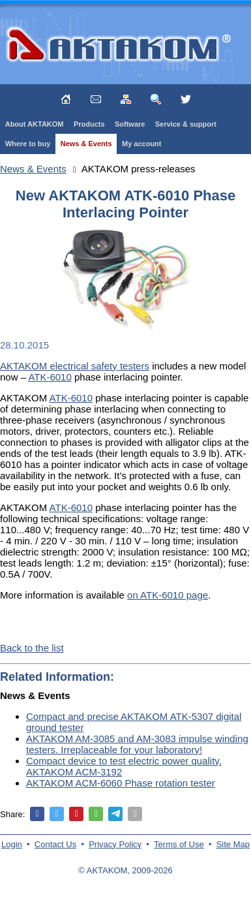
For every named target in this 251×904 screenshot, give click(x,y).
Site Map (233, 844)
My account (142, 144)
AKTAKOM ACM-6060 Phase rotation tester (120, 782)
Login (11, 844)
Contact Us (55, 844)
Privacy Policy (115, 844)
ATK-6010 (49, 376)
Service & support (185, 124)
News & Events (86, 144)
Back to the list (32, 647)
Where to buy (28, 144)
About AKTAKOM (34, 124)
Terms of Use (179, 844)
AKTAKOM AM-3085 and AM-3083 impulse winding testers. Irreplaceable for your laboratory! (137, 744)
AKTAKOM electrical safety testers (74, 365)
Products (89, 124)
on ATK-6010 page (167, 594)
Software (130, 124)
